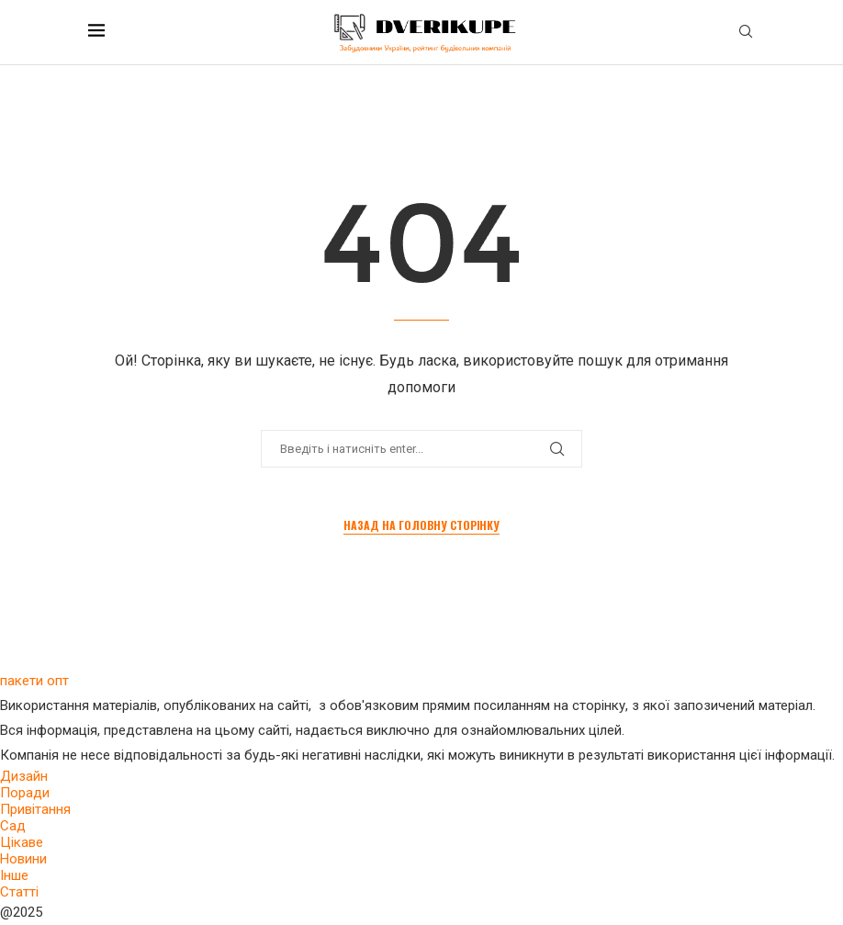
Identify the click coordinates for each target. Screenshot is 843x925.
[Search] (745, 32)
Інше (14, 875)
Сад (13, 826)
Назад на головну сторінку (421, 525)
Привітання (35, 809)
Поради (25, 792)
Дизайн (24, 776)
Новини (23, 859)
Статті (19, 892)
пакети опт (34, 680)
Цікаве (21, 842)
